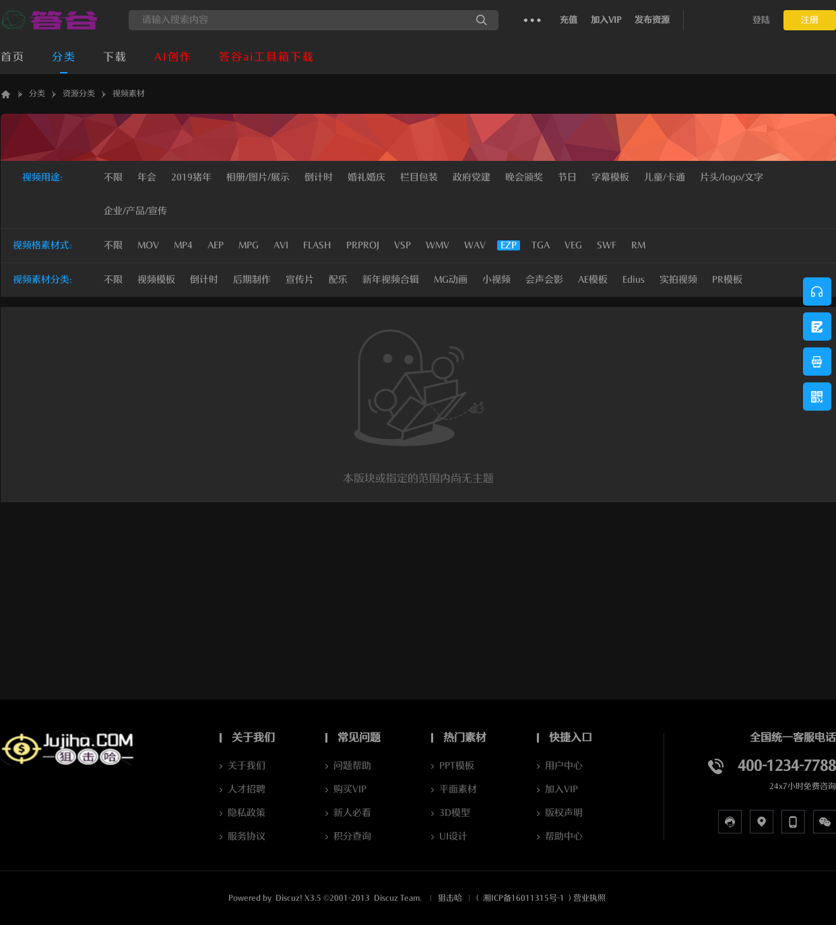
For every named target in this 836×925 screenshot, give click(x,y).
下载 (115, 57)
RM (638, 245)
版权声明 (564, 813)
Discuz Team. (398, 898)
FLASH (317, 245)
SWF (606, 245)
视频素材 (128, 93)
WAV (475, 245)
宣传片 (300, 280)
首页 (13, 57)
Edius (633, 280)
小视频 (496, 280)
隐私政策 (246, 813)
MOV (148, 245)
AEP (215, 245)
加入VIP (606, 20)
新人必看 (352, 813)
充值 (568, 20)
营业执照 (589, 898)
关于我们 (246, 766)
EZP (509, 245)
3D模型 (454, 813)
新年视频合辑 (390, 280)
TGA (541, 245)
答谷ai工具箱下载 (267, 57)
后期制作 (252, 280)
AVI (281, 245)
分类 (64, 57)
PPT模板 (456, 766)
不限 (113, 177)
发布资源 (652, 20)
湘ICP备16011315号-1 (524, 898)
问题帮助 (352, 766)
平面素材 (458, 789)
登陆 (761, 20)
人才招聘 (246, 789)
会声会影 (544, 280)
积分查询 (352, 836)
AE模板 (593, 280)
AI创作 (173, 57)
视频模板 (156, 280)
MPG (248, 245)
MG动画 (451, 280)
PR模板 (727, 280)
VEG (573, 245)
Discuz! (289, 898)
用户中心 (564, 766)
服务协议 (246, 836)
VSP (402, 245)
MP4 (183, 245)
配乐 (338, 280)
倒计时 (204, 280)
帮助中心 (564, 836)
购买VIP (349, 789)
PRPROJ (362, 245)
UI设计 (453, 836)
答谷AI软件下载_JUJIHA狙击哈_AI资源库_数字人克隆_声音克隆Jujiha (6, 94)
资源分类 (79, 93)
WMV (437, 245)
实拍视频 (678, 280)
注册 (809, 20)
